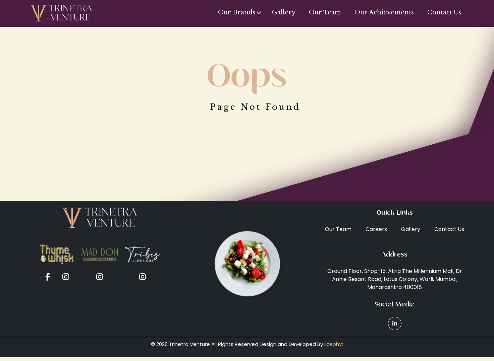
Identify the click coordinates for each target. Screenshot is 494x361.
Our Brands (236, 12)
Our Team (325, 12)
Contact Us (444, 12)
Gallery (283, 12)
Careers (376, 229)
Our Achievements (384, 12)
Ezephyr (333, 344)
